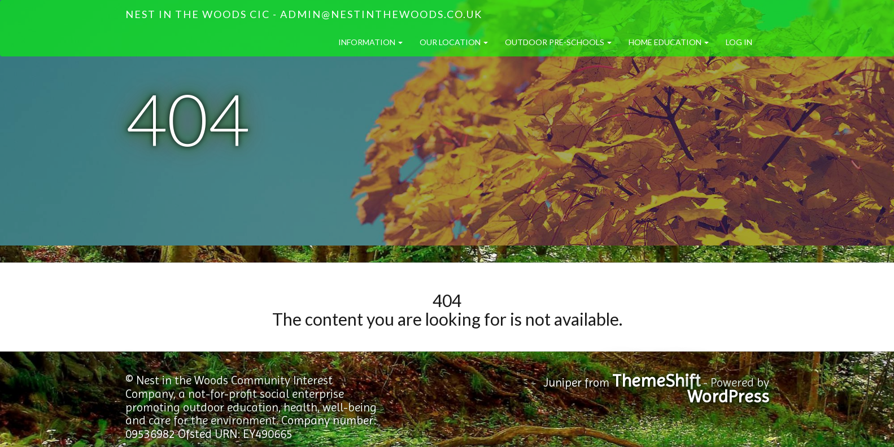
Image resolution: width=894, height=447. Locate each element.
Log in (739, 42)
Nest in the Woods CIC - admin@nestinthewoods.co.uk (303, 14)
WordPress (728, 396)
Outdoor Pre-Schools (558, 42)
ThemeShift (656, 380)
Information (370, 42)
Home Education (669, 42)
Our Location (454, 42)
